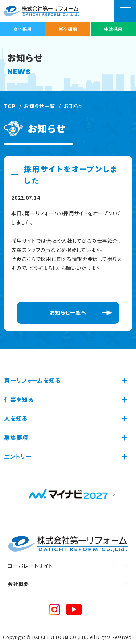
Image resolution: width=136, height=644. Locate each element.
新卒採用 (68, 29)
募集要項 (16, 437)
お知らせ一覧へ (68, 312)
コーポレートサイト (30, 565)
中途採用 (113, 29)
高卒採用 (22, 29)
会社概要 (18, 583)
